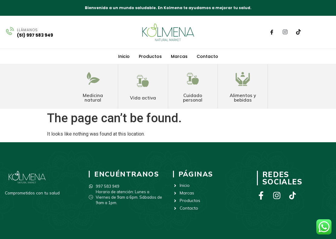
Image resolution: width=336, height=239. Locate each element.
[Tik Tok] (298, 32)
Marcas (179, 56)
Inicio (124, 56)
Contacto (207, 56)
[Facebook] (271, 32)
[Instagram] (285, 32)
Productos (150, 56)
